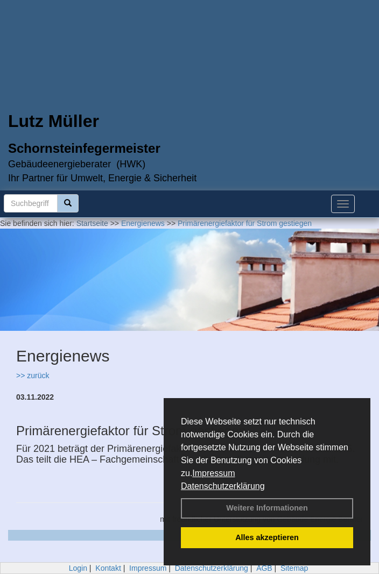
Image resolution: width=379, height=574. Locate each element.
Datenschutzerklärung (223, 486)
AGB (264, 568)
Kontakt (108, 568)
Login (78, 568)
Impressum (213, 473)
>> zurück (32, 375)
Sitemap (294, 568)
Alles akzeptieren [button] (267, 537)
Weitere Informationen (267, 508)
